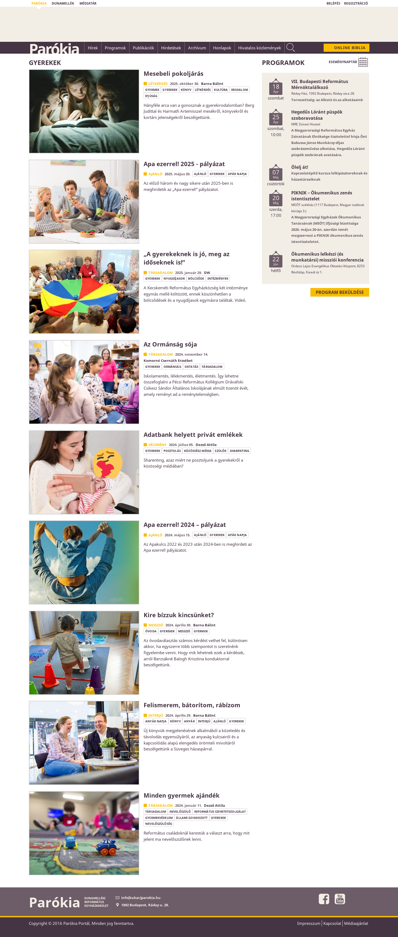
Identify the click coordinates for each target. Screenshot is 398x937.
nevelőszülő (180, 811)
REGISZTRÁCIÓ (356, 3)
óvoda (151, 631)
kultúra (221, 90)
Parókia (54, 49)
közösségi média (198, 451)
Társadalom (160, 272)
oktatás (191, 367)
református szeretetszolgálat (220, 811)
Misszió (155, 625)
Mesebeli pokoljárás (173, 73)
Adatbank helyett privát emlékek (193, 434)
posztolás (172, 451)
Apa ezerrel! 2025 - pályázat (184, 164)
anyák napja (156, 721)
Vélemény (157, 444)
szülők (220, 451)
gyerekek (169, 90)
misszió (184, 631)
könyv (186, 90)
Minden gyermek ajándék (182, 795)
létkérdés (203, 90)
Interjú (155, 715)
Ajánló (155, 173)
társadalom (212, 367)
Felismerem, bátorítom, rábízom (192, 705)
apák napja (237, 174)
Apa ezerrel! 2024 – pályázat (185, 524)
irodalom (239, 90)
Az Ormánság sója (170, 344)
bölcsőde (196, 278)
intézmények (217, 278)
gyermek (152, 90)
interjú (204, 721)
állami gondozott (191, 818)
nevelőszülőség (158, 824)
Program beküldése (340, 292)
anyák (189, 721)
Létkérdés (158, 83)
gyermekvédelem (159, 818)
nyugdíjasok (174, 278)
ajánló (200, 174)
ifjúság (151, 96)
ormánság (172, 367)
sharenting (239, 451)
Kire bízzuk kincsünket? (179, 615)
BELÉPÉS (333, 3)
